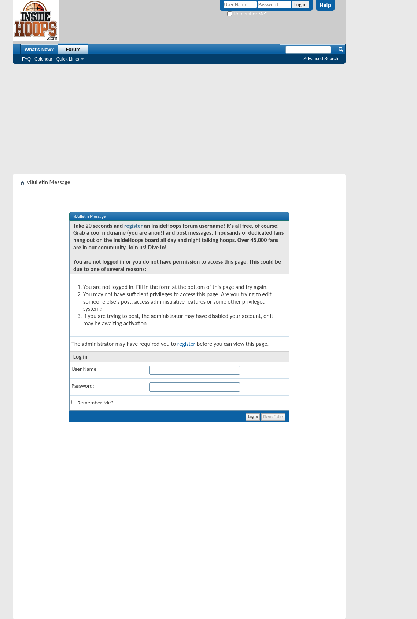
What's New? (39, 49)
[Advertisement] (179, 118)
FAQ (26, 59)
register (133, 225)
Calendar (43, 59)
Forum (73, 49)
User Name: (84, 369)
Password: (82, 385)
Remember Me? (247, 14)
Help (325, 5)
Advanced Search (320, 58)
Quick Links (67, 59)
